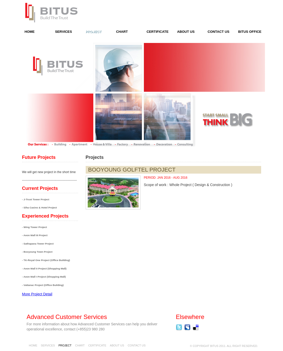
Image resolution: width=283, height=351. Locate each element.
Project (93, 32)
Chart (122, 32)
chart (80, 345)
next (154, 138)
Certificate (158, 32)
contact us (218, 32)
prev (128, 138)
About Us (186, 32)
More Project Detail (37, 294)
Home (33, 345)
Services (63, 32)
